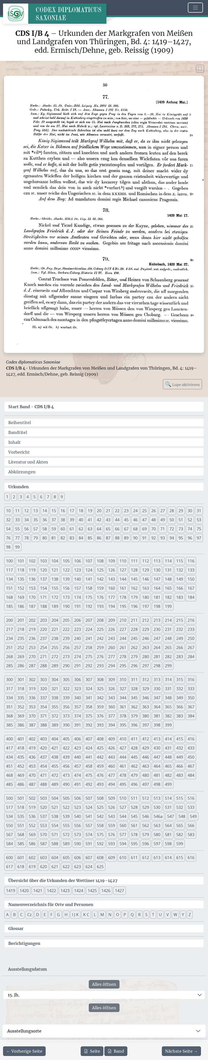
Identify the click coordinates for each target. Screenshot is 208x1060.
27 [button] (162, 510)
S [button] (146, 914)
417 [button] (9, 748)
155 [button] (54, 588)
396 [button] (134, 725)
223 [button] (77, 629)
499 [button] (168, 784)
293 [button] (100, 665)
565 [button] (179, 825)
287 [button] (32, 665)
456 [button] (66, 766)
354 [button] (43, 707)
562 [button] (145, 825)
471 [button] (43, 775)
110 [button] (123, 561)
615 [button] (179, 857)
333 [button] (191, 688)
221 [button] (54, 629)
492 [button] (88, 784)
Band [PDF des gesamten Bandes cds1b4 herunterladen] (116, 1051)
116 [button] (191, 561)
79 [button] (35, 538)
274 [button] (77, 656)
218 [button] (20, 629)
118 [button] (20, 570)
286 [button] (20, 665)
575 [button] (100, 834)
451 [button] (9, 766)
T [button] (153, 914)
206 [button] (77, 620)
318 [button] (20, 688)
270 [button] (32, 656)
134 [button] (9, 579)
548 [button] (182, 816)
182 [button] (168, 597)
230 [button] (157, 629)
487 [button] (32, 784)
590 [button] (77, 843)
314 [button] (168, 679)
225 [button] (100, 629)
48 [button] (153, 520)
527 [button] (123, 807)
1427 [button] (119, 890)
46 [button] (135, 520)
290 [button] (66, 665)
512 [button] (145, 798)
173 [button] (66, 597)
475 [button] (88, 775)
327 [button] (123, 688)
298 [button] (157, 665)
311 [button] (134, 679)
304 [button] (54, 679)
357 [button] (77, 707)
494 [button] (111, 784)
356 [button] (66, 707)
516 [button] (191, 798)
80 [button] (44, 538)
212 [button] (145, 620)
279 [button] (134, 656)
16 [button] (63, 510)
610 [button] (123, 857)
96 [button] (190, 538)
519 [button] (32, 807)
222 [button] (66, 629)
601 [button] (20, 857)
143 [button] (111, 579)
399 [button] (168, 725)
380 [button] (145, 716)
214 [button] (168, 620)
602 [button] (32, 857)
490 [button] (66, 784)
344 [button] (123, 698)
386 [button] (20, 725)
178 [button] (123, 597)
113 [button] (157, 561)
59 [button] (53, 529)
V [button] (167, 914)
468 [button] (9, 775)
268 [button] (9, 656)
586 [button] (32, 843)
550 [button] (9, 825)
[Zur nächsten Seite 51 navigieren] (181, 1051)
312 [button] (145, 679)
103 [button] (43, 561)
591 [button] (88, 843)
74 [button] (190, 529)
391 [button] (77, 725)
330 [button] (157, 688)
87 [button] (108, 538)
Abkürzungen (22, 471)
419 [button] (32, 748)
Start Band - (31, 406)
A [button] (7, 914)
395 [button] (123, 725)
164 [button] (157, 588)
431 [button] (168, 748)
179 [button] (134, 597)
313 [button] (157, 679)
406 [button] (77, 739)
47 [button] (144, 520)
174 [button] (77, 597)
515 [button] (179, 798)
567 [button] (9, 834)
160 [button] (111, 588)
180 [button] (145, 597)
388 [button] (43, 725)
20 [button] (99, 510)
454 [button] (43, 766)
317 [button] (9, 688)
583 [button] (191, 834)
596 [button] (145, 843)
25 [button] (144, 510)
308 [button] (100, 679)
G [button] (58, 914)
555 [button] (66, 825)
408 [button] (100, 739)
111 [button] (134, 561)
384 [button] (191, 716)
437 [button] (43, 757)
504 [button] (54, 798)
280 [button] (145, 656)
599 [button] (179, 843)
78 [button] (26, 538)
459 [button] (100, 766)
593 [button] (111, 843)
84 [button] (81, 538)
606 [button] (77, 857)
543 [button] (111, 816)
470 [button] (32, 775)
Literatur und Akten (28, 461)
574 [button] (88, 834)
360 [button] (111, 707)
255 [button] (54, 647)
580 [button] (157, 834)
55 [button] (17, 529)
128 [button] (134, 570)
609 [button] (111, 857)
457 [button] (77, 766)
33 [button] (17, 520)
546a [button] (158, 816)
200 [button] (9, 620)
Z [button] (190, 914)
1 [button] (7, 497)
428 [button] (134, 748)
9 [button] (62, 497)
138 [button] (54, 579)
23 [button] (126, 510)
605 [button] (66, 857)
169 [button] (20, 597)
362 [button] (134, 707)
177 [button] (111, 597)
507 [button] (88, 798)
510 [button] (123, 798)
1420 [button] (24, 890)
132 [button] (179, 570)
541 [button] (88, 816)
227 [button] (123, 629)
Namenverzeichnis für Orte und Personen (50, 904)
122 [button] (66, 570)
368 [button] (9, 716)
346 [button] (145, 698)
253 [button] (32, 647)
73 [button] (181, 529)
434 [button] (9, 757)
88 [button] (117, 538)
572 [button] (66, 834)
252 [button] (20, 647)
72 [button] (171, 529)
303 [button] (43, 679)
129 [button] (145, 570)
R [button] (139, 914)
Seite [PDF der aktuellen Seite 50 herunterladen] (92, 1051)
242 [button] (100, 638)
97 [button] (199, 538)
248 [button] (168, 638)
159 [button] (100, 588)
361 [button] (123, 707)
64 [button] (99, 529)
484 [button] (191, 775)
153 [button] (32, 588)
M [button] (102, 914)
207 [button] (88, 620)
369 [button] (20, 716)
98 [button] (8, 547)
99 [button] (17, 547)
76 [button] (8, 538)
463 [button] (145, 766)
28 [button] (171, 510)
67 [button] (126, 529)
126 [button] (111, 570)
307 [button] (88, 679)
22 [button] (117, 510)
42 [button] (99, 520)
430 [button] (157, 748)
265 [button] (168, 647)
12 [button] (26, 510)
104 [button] (54, 561)
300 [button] (9, 679)
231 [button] (168, 629)
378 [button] (123, 716)
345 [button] (134, 698)
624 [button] (88, 866)
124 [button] (88, 570)
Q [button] (132, 914)
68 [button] (135, 529)
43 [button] (108, 520)
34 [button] (26, 520)
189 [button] (54, 606)
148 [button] (168, 579)
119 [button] (32, 570)
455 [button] (54, 766)
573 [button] (77, 834)
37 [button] (53, 520)
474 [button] (77, 775)
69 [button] (144, 529)
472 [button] (54, 775)
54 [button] (8, 529)
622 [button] (66, 866)
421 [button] (54, 748)
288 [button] (43, 665)
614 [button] (168, 857)
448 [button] (168, 757)
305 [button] (66, 679)
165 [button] (168, 588)
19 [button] (90, 510)
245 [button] (134, 638)
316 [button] (191, 679)
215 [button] (179, 620)
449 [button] (179, 757)
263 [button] (145, 647)
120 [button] (43, 570)
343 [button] (111, 698)
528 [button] (134, 807)
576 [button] (111, 834)
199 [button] (168, 606)
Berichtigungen (24, 943)
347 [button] (157, 698)
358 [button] (88, 707)
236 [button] (32, 638)
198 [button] (157, 606)
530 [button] (157, 807)
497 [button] (145, 784)
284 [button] (191, 656)
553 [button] (43, 825)
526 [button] (111, 807)
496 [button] (134, 784)
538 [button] (54, 816)
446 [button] (145, 757)
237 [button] (43, 638)
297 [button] (145, 665)
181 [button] (157, 597)
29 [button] (181, 510)
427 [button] (123, 748)
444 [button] (123, 757)
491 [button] (77, 784)
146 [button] (145, 579)
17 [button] (72, 510)
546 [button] (145, 816)
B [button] (14, 914)
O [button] (117, 914)
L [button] (95, 914)
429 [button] (145, 748)
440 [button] (77, 757)
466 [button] (179, 766)
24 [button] (135, 510)
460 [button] (111, 766)
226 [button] (111, 629)
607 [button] (88, 857)
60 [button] (63, 529)
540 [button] (77, 816)
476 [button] (100, 775)
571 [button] (54, 834)
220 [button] (43, 629)
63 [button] (90, 529)
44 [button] (117, 520)
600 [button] (9, 857)
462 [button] (134, 766)
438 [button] (54, 757)
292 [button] (88, 665)
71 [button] (162, 529)
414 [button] (168, 739)
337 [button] (43, 698)
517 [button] (9, 807)
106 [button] (77, 561)
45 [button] (126, 520)
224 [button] (88, 629)
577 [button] (123, 834)
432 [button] (179, 748)
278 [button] (123, 656)
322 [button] (66, 688)
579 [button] (145, 834)
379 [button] (134, 716)
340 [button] (77, 698)
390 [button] (66, 725)
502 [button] (32, 798)
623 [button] (77, 866)
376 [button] (100, 716)
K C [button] (86, 914)
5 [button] (34, 497)
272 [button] (54, 656)
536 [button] (32, 816)
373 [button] (66, 716)
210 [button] (123, 620)
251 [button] (9, 647)
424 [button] (88, 748)
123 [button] (77, 570)
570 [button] (43, 834)
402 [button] (32, 739)
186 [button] (20, 606)
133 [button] (191, 570)
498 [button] (157, 784)
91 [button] (144, 538)
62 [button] (81, 529)
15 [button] (53, 510)
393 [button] (100, 725)
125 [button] (100, 570)
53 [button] (199, 520)
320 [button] (43, 688)
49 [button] (162, 520)
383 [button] (179, 716)
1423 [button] (65, 890)
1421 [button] (37, 890)
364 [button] (157, 707)
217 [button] (9, 629)
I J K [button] (75, 914)
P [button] (125, 914)
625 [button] (100, 866)
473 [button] (66, 775)
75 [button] (199, 529)
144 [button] (123, 579)
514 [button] (168, 798)
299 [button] (168, 665)
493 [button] (100, 784)
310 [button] (123, 679)
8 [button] (55, 497)
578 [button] (134, 834)
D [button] (37, 914)
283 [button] (179, 656)
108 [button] (100, 561)
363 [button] (145, 707)
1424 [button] (78, 890)
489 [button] (54, 784)
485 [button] (9, 784)
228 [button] (134, 629)
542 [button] (100, 816)
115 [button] (179, 561)
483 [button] (179, 775)
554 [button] (54, 825)
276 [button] (100, 656)
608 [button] (100, 857)
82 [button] (63, 538)
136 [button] (32, 579)
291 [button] (77, 665)
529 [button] (145, 807)
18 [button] (81, 510)
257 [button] (77, 647)
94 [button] (171, 538)
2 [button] (14, 497)
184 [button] (191, 597)
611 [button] (134, 857)
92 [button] (153, 538)
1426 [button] (105, 890)
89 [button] (126, 538)
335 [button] (20, 698)
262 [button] (134, 647)
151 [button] (9, 588)
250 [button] (191, 638)
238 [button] (54, 638)
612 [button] (145, 857)
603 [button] (43, 857)
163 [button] (145, 588)
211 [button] (134, 620)
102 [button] (32, 561)
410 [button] (123, 739)
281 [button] (157, 656)
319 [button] (32, 688)
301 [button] (20, 679)
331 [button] (168, 688)
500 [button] (9, 798)
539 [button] (66, 816)
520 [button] (43, 807)
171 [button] (43, 597)
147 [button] (157, 579)
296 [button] (134, 665)
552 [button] (32, 825)
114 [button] (168, 561)
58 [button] (44, 529)
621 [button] (54, 866)
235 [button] (20, 638)
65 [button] (108, 529)
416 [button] (191, 739)
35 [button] (35, 520)
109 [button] (111, 561)
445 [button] (134, 757)
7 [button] (48, 497)
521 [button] (54, 807)
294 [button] (111, 665)
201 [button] (20, 620)
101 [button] (20, 561)
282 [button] (168, 656)
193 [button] (100, 606)
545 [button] (134, 816)
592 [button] (100, 843)
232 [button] (179, 629)
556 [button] (77, 825)
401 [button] (20, 739)
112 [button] (145, 561)
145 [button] (134, 579)
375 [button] (88, 716)
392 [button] (88, 725)
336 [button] (32, 698)
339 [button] (66, 698)
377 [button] (111, 716)
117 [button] (9, 570)
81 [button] (53, 538)
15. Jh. (13, 994)
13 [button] (35, 510)
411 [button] (134, 739)
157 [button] (77, 588)
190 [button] (66, 606)
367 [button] (191, 707)
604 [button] (54, 857)
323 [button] (77, 688)
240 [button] (77, 638)
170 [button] (32, 597)
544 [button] (123, 816)
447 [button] (157, 757)
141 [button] (88, 579)
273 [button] (66, 656)
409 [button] (111, 739)
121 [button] (54, 570)
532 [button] (179, 807)
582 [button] (179, 834)
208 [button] (100, 620)
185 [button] (9, 606)
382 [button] (168, 716)
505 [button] (66, 798)
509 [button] (111, 798)
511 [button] (134, 798)
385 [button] (9, 725)
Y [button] (183, 914)
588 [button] (54, 843)
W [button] (175, 914)
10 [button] (8, 510)
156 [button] (66, 588)
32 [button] (8, 520)
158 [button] (88, 588)
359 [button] (100, 707)
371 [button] (43, 716)
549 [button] (193, 816)
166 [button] (179, 588)
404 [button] (54, 739)
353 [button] (32, 707)
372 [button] (54, 716)
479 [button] (134, 775)
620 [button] (43, 866)
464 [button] (157, 766)
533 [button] (191, 807)
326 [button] (111, 688)
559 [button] (111, 825)
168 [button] (9, 597)
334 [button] (9, 698)
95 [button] (181, 538)
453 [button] (32, 766)
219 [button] (32, 629)
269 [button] (20, 656)
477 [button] (111, 775)
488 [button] (43, 784)
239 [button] (66, 638)
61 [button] (72, 529)
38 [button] (63, 520)
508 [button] (100, 798)
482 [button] (168, 775)
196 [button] (134, 606)
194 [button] (111, 606)
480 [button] (145, 775)
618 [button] (20, 866)
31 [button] (199, 510)
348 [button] (168, 698)
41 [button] (90, 520)
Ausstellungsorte (24, 1030)
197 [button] (145, 606)
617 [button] (9, 866)
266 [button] (179, 647)
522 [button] (66, 807)
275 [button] (88, 656)
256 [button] (66, 647)
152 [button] (20, 588)
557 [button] (88, 825)
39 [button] (72, 520)
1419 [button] (10, 890)
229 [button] (145, 629)
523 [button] (77, 807)
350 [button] (191, 698)
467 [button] (191, 766)
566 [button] (191, 825)
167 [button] (191, 588)
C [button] (21, 914)
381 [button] (157, 716)
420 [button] (43, 748)
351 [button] (9, 707)
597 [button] (157, 843)
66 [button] (117, 529)
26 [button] (153, 510)
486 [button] (20, 784)
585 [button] (20, 843)
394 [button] (111, 725)
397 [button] (145, 725)
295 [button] (123, 665)
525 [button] (100, 807)
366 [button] (179, 707)
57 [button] (35, 529)
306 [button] (77, 679)
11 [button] (17, 510)
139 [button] (66, 579)
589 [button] (66, 843)
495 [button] (123, 784)
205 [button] (66, 620)
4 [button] (27, 497)
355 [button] (54, 707)
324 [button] (88, 688)
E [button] (45, 914)
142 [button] (100, 579)
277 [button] (111, 656)
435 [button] (20, 757)
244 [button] (123, 638)
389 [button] (54, 725)
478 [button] (123, 775)
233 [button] (191, 629)
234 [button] (9, 638)
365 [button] (168, 707)
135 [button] (20, 579)
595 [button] (134, 843)
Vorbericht (19, 452)
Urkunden (18, 486)
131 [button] (168, 570)
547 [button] (170, 816)
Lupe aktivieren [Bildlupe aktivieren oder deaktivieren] (182, 384)
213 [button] (157, 620)
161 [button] (123, 588)
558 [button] (100, 825)
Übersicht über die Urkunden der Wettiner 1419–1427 (62, 880)
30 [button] (190, 510)
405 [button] (66, 739)
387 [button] (32, 725)
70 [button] (153, 529)
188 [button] (43, 606)
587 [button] (43, 843)
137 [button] (43, 579)
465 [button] (168, 766)
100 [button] (9, 561)
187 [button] (32, 606)
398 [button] (157, 725)
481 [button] (157, 775)
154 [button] (43, 588)
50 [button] (171, 520)
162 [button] (134, 588)
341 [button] (88, 698)
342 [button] (100, 698)
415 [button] (179, 739)
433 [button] (191, 748)
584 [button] (9, 843)
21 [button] (108, 510)
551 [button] (20, 825)
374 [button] (77, 716)
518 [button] (20, 807)
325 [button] (100, 688)
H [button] (66, 914)
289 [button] (54, 665)
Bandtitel (17, 432)
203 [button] (43, 620)
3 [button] (21, 497)
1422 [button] (51, 890)
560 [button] (123, 825)
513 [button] (157, 798)
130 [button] (157, 570)
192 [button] (88, 606)
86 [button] (99, 538)
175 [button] (88, 597)
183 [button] (179, 597)
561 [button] (134, 825)
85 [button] (90, 538)
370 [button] (32, 716)
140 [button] (77, 579)
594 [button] (123, 843)
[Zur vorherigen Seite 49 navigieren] (24, 1051)
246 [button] (145, 638)
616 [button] (191, 857)
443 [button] (111, 757)
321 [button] (54, 688)
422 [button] (66, 748)
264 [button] (157, 647)
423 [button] (77, 748)
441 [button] (88, 757)
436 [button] (32, 757)
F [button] (51, 914)
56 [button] (26, 529)
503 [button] (43, 798)
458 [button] (88, 766)
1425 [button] (92, 890)
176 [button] (100, 597)
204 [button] (54, 620)
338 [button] (54, 698)
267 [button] (191, 647)
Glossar (15, 928)
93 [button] (162, 538)
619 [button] (32, 866)
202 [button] (32, 620)
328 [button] (134, 688)
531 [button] (168, 807)
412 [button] (145, 739)
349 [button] (179, 698)
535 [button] (20, 816)
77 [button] (17, 538)
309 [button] (111, 679)
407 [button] (88, 739)
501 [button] (20, 798)
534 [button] (9, 816)
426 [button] (111, 748)
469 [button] (20, 775)
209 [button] (111, 620)
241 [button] (88, 638)
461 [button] (123, 766)
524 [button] (88, 807)
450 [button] (191, 757)
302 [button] (32, 679)
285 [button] (9, 665)
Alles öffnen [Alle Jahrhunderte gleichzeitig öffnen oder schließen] (104, 984)
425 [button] (100, 748)
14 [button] (44, 510)
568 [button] (20, 834)
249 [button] (179, 638)
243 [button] (111, 638)
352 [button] (20, 707)
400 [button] (9, 739)
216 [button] (191, 620)
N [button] (109, 914)
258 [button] (88, 647)
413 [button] (157, 739)
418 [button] (20, 748)
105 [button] (66, 561)
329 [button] (145, 688)
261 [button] (123, 647)
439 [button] (66, 757)
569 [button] (32, 834)
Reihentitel (19, 422)
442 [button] (100, 757)
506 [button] (77, 798)
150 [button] (191, 579)
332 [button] (179, 688)
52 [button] (190, 520)
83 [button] (72, 538)
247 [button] (157, 638)
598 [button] (168, 843)
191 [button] (77, 606)
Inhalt (14, 442)
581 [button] (168, 834)
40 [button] (81, 520)
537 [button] (43, 816)
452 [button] (20, 766)
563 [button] (157, 825)
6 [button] (41, 497)
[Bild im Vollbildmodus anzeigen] (200, 69)
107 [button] (88, 561)
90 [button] (135, 538)
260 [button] (111, 647)
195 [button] (123, 606)
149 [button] (179, 579)
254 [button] (43, 647)
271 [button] (43, 656)
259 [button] (100, 647)
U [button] (160, 914)
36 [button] (44, 520)
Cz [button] (29, 914)
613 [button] (157, 857)
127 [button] (123, 570)
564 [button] (168, 825)
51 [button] (181, 520)
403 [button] (43, 739)
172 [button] (54, 597)
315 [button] (179, 679)
